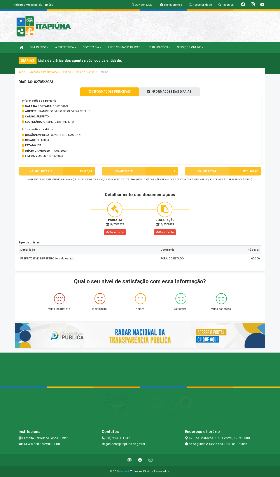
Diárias (66, 72)
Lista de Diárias (85, 72)
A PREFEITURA (65, 47)
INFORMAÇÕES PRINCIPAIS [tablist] (109, 91)
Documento (115, 232)
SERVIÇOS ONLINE (190, 47)
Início (22, 72)
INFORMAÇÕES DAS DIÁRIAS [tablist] (170, 91)
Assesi (124, 471)
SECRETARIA (92, 47)
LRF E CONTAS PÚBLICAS (125, 47)
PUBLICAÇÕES (159, 47)
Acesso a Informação (44, 72)
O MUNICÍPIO (39, 47)
